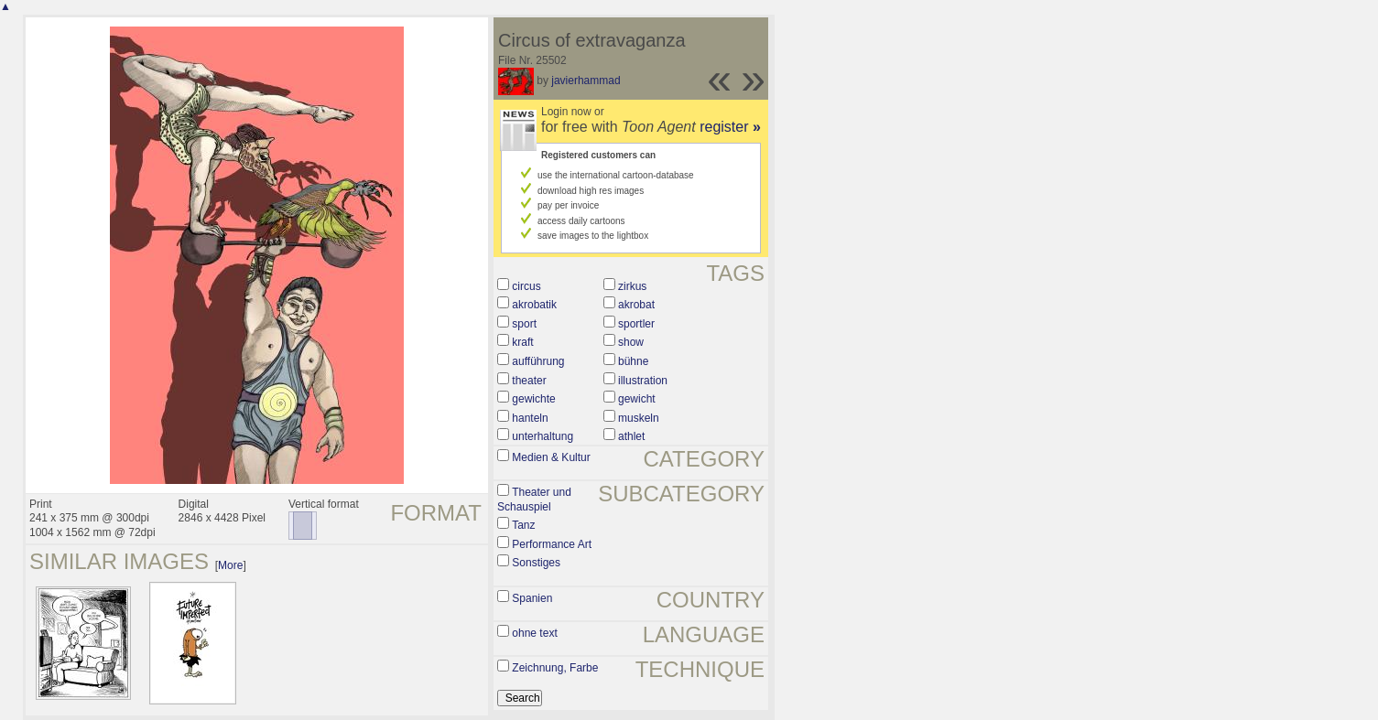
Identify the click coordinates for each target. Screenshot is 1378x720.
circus (526, 286)
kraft (522, 342)
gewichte (533, 398)
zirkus (632, 286)
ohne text (534, 633)
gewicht (637, 398)
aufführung (538, 361)
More (230, 565)
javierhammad (585, 80)
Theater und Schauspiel (534, 499)
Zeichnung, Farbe (555, 667)
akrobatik (534, 304)
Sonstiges (536, 562)
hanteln (530, 418)
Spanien (532, 598)
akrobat (636, 304)
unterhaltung (542, 436)
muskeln (638, 418)
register (730, 126)
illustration (642, 380)
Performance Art (551, 544)
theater (529, 380)
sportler (636, 323)
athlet (631, 436)
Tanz (523, 525)
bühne (633, 361)
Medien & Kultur (551, 457)
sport (524, 323)
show (631, 342)
